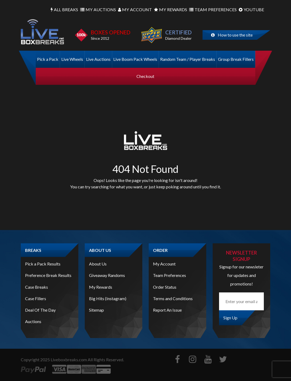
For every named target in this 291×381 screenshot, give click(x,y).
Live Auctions (98, 59)
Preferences (213, 9)
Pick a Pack (47, 59)
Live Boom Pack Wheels (135, 59)
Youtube (251, 9)
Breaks (64, 9)
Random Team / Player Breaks (187, 59)
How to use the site (232, 34)
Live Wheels (72, 59)
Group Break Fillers (236, 59)
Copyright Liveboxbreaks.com (54, 359)
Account (135, 9)
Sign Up (230, 317)
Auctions (98, 9)
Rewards (170, 9)
